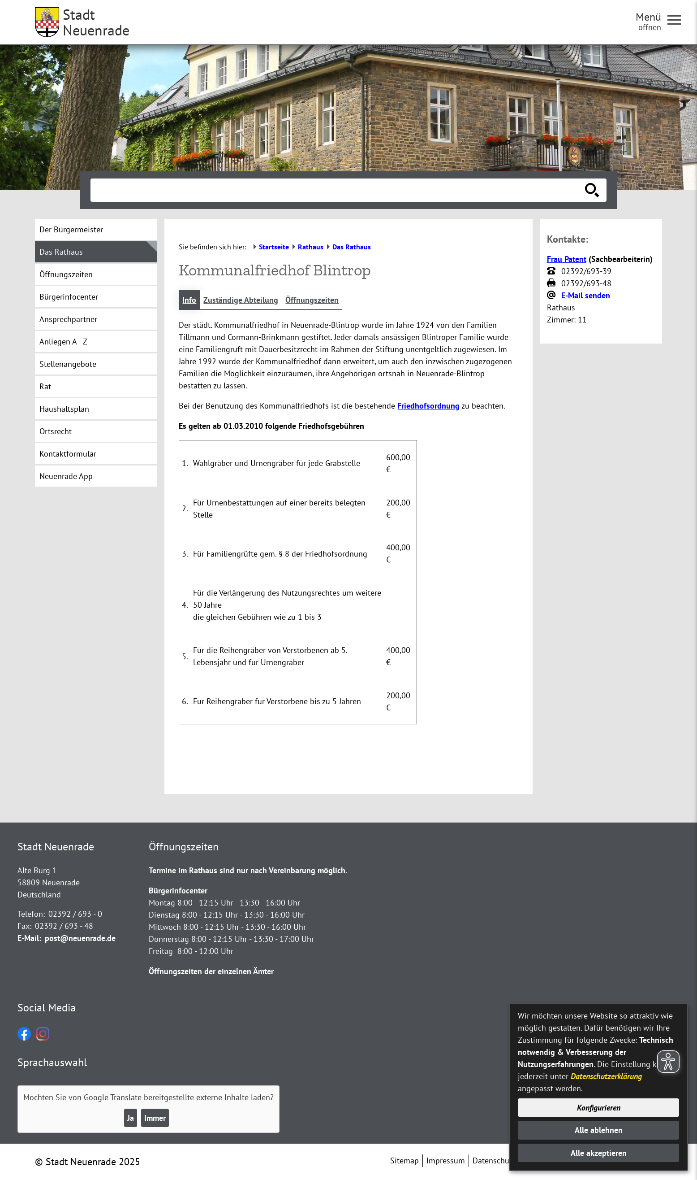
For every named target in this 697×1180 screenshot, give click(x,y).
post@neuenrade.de (80, 938)
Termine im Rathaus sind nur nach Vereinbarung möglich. (248, 870)
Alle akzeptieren (599, 1153)
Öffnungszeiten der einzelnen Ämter (211, 971)
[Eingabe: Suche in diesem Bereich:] (338, 190)
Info (189, 300)
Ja (130, 1118)
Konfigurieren (598, 1107)
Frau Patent (566, 259)
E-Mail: (29, 938)
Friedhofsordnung (428, 406)
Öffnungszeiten (312, 300)
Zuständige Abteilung (240, 300)
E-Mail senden (585, 295)
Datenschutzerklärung (606, 1076)
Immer (155, 1118)
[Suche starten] (592, 190)
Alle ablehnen (599, 1130)
